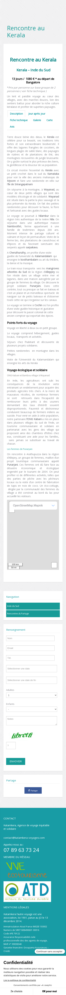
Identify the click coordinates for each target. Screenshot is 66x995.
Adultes (10, 689)
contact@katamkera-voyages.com (24, 837)
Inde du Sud (13, 606)
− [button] (12, 509)
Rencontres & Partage (18, 613)
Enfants (10, 704)
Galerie (37, 120)
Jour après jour (36, 113)
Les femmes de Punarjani (19, 449)
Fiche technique (19, 120)
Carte (49, 120)
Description (16, 113)
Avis (12, 126)
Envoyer (16, 761)
